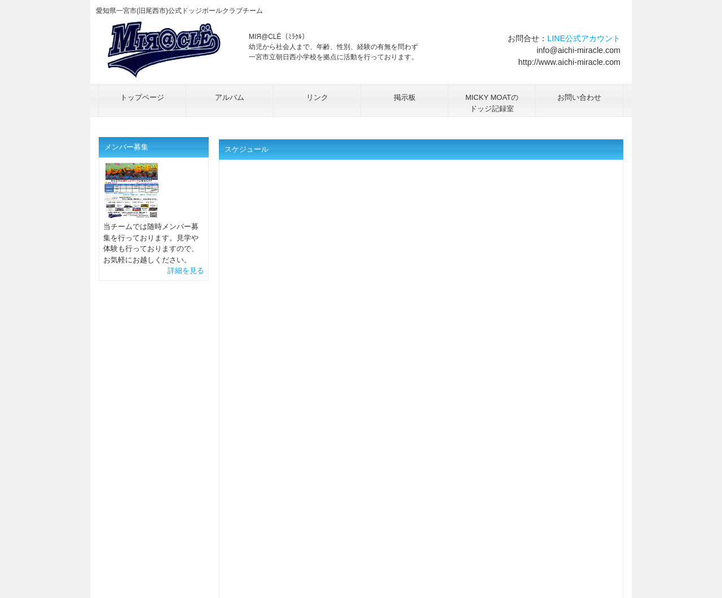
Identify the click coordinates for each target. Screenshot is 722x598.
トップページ (142, 97)
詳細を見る (186, 270)
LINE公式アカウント (583, 38)
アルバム (229, 97)
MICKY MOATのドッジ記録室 (491, 103)
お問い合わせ (579, 97)
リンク (317, 97)
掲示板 (405, 97)
